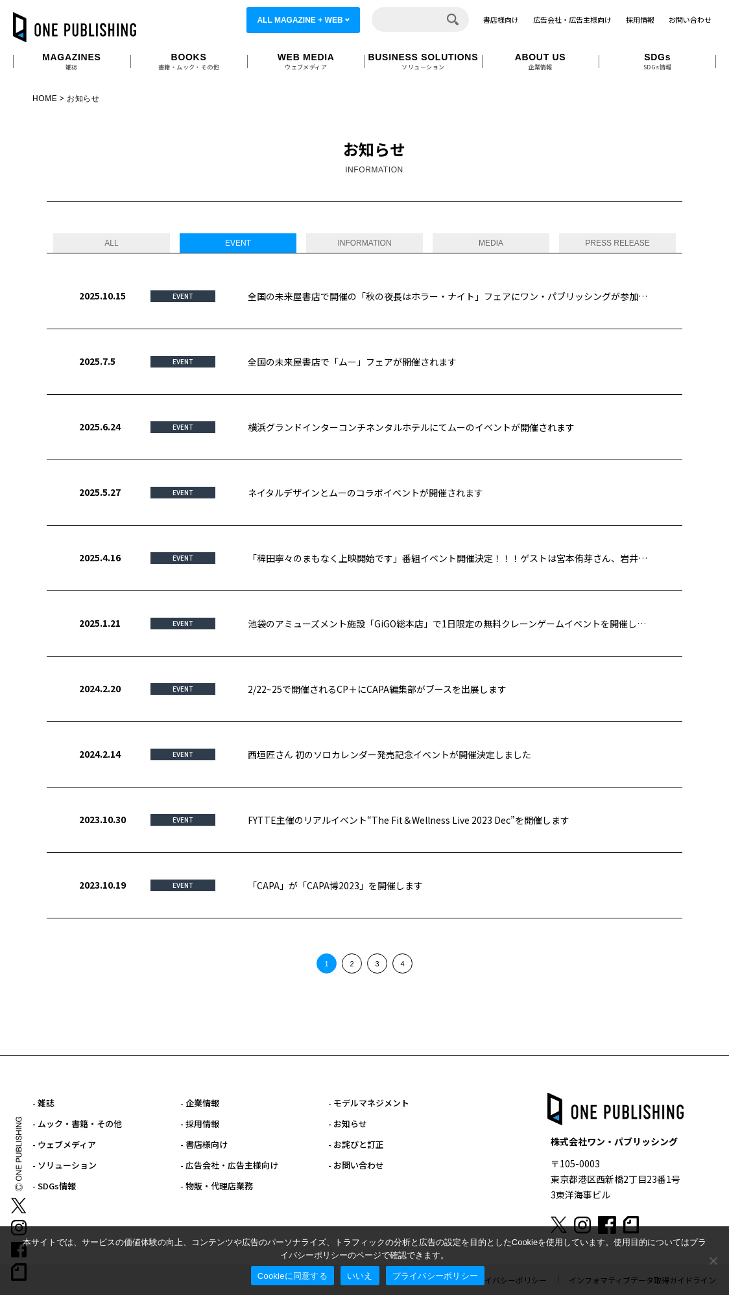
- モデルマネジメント (368, 1103)
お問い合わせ (690, 19)
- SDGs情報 (54, 1186)
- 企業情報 (199, 1103)
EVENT (238, 243)
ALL (111, 243)
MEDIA (491, 243)
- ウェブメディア (64, 1144)
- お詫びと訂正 (356, 1144)
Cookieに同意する (292, 1276)
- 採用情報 (199, 1123)
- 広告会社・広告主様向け (229, 1165)
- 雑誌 (43, 1103)
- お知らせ (347, 1123)
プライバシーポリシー (435, 1276)
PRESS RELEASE (617, 243)
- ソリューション (64, 1165)
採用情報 (640, 19)
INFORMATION (364, 243)
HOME (44, 98)
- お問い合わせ (356, 1165)
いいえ (360, 1276)
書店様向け (501, 19)
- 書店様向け (204, 1144)
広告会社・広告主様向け (572, 19)
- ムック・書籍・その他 (77, 1123)
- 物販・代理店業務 (216, 1186)
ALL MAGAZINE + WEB (299, 20)
